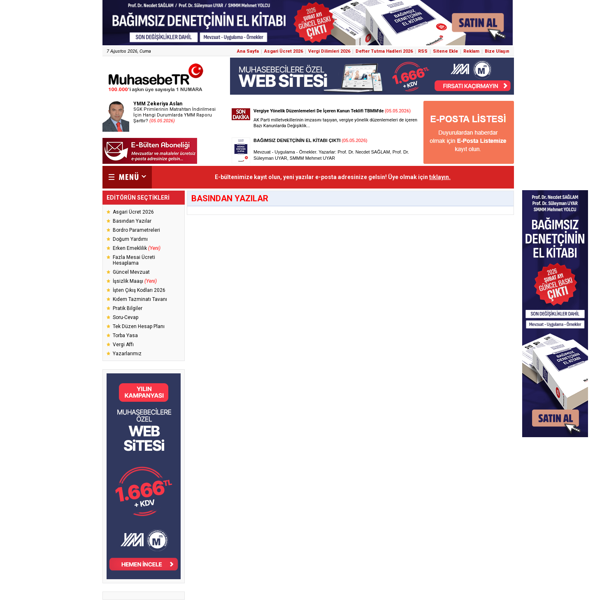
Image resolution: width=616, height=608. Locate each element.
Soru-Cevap (125, 317)
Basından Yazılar (132, 221)
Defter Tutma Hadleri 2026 (384, 51)
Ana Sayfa (248, 51)
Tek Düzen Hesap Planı (139, 326)
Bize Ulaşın (497, 51)
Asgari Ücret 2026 (283, 51)
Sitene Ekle (445, 51)
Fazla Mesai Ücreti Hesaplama (134, 260)
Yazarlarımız (127, 353)
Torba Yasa (125, 335)
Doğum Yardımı (130, 239)
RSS (423, 51)
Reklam (471, 51)
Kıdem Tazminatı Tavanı (140, 299)
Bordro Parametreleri (136, 230)
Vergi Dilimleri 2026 (329, 51)
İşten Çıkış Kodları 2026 (139, 290)
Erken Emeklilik (136, 248)
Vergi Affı (123, 344)
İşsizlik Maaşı (135, 281)
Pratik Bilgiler (127, 308)
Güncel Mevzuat (131, 272)
